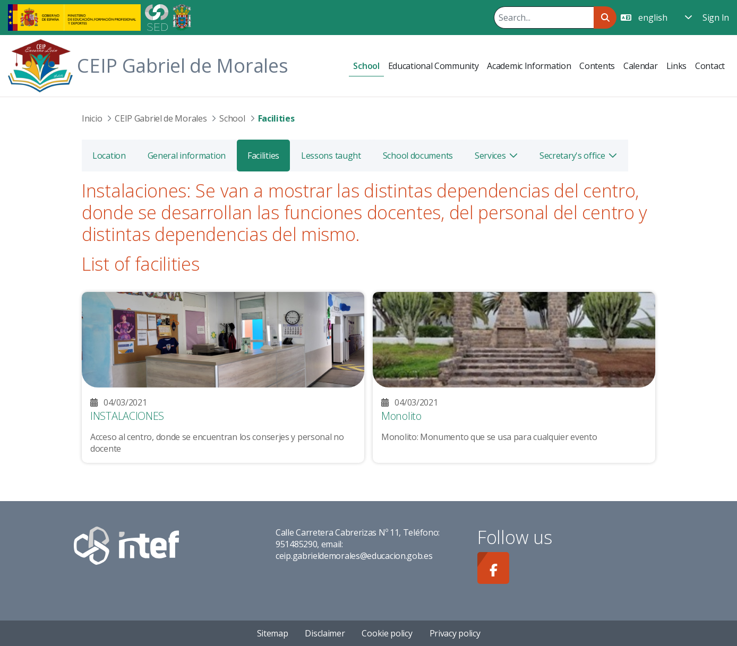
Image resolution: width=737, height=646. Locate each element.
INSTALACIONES (127, 416)
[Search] (544, 17)
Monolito (401, 416)
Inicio (92, 118)
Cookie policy (387, 633)
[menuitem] (366, 66)
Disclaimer (325, 633)
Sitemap (272, 633)
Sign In (715, 17)
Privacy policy (455, 633)
